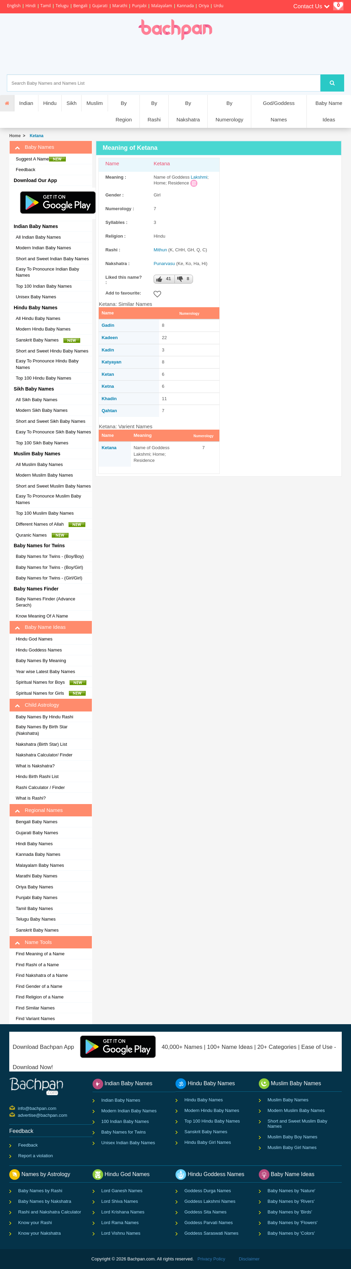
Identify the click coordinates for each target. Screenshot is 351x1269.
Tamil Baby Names (34, 908)
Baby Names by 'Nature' (291, 1190)
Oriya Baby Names (34, 886)
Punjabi (139, 6)
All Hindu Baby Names (38, 318)
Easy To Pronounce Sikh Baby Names (53, 431)
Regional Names (39, 810)
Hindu (50, 103)
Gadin (107, 325)
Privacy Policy (211, 1258)
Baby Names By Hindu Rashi (44, 716)
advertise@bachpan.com (19, 1115)
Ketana (35, 135)
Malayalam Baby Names (40, 865)
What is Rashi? (31, 798)
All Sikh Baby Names (36, 399)
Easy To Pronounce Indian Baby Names (47, 272)
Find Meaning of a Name (40, 953)
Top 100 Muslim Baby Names (45, 513)
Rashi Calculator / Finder (40, 787)
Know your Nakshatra (39, 1233)
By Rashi (153, 111)
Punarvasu (164, 263)
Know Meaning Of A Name (42, 616)
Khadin (109, 398)
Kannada (185, 6)
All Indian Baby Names (38, 237)
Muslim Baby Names (288, 1099)
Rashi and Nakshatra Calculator (49, 1211)
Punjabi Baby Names (36, 897)
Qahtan (109, 410)
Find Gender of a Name (39, 986)
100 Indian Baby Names (125, 1121)
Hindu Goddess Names (39, 650)
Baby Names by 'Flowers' (293, 1222)
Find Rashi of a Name (37, 964)
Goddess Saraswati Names (211, 1233)
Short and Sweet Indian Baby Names (52, 258)
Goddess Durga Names (207, 1190)
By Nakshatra (188, 111)
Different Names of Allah (50, 524)
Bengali (80, 6)
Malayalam (161, 6)
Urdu (218, 6)
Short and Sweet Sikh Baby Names (50, 421)
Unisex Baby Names (36, 296)
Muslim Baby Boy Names (292, 1136)
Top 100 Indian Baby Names (44, 286)
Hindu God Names (34, 639)
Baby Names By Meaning (41, 660)
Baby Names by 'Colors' (291, 1233)
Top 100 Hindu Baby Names (43, 378)
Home (15, 135)
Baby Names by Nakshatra (44, 1201)
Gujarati (100, 6)
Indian (26, 103)
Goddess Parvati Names (208, 1222)
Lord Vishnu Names (121, 1233)
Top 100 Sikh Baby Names (42, 442)
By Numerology (229, 111)
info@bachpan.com (19, 1108)
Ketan (107, 374)
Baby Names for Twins (123, 1132)
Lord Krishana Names (123, 1211)
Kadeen (109, 337)
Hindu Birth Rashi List (37, 776)
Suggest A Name (41, 159)
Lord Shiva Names (119, 1201)
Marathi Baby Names (36, 875)
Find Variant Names (35, 1018)
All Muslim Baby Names (39, 464)
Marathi (120, 6)
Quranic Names (42, 535)
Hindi (30, 6)
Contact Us (311, 6)
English (14, 6)
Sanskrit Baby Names (48, 340)
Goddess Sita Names (205, 1211)
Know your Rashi (35, 1222)
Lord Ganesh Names (122, 1190)
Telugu (62, 6)
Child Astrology (37, 705)
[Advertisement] (199, 57)
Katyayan (111, 361)
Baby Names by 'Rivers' (291, 1201)
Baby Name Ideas (328, 111)
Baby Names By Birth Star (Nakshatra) (42, 730)
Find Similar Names (35, 1007)
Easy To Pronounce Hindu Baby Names (47, 364)
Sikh (71, 103)
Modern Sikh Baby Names (42, 410)
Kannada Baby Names (38, 854)
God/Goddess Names (279, 111)
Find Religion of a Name (39, 996)
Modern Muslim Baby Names (44, 475)
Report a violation (35, 1155)
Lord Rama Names (120, 1222)
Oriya (203, 6)
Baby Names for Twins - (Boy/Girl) (49, 567)
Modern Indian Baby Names (43, 247)
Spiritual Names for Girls (51, 693)
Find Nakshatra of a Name (42, 975)
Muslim (94, 103)
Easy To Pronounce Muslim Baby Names (48, 499)
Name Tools (33, 942)
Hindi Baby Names (34, 843)
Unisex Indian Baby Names (128, 1142)
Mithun (160, 249)
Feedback (25, 169)
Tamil (45, 6)
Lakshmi (199, 177)
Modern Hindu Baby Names (43, 329)
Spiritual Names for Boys (51, 682)
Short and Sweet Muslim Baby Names (53, 486)
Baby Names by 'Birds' (290, 1211)
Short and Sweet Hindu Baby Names (52, 351)
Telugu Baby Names (36, 919)
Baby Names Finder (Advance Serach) (45, 602)
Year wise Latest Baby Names (45, 671)
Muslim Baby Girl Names (292, 1147)
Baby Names (34, 147)
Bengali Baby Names (36, 821)
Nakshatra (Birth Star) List (41, 744)
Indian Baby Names (120, 1100)
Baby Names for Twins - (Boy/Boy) (50, 556)
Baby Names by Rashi (40, 1190)
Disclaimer (249, 1258)
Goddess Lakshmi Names (209, 1201)
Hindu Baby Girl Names (207, 1142)
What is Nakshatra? (35, 765)
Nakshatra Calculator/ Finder (44, 754)
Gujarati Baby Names (37, 832)
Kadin (107, 349)
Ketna (107, 386)
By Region (124, 111)
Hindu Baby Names (203, 1099)
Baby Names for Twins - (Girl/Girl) (49, 577)
